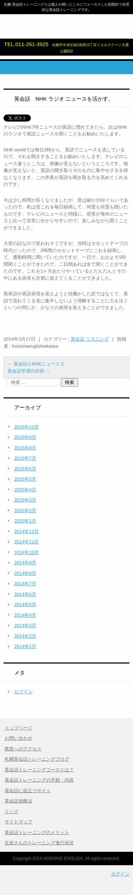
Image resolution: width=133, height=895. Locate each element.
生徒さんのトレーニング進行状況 (39, 842)
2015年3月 (25, 500)
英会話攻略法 (18, 801)
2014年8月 (25, 573)
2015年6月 (25, 468)
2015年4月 (25, 489)
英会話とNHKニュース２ (36, 364)
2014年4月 (25, 615)
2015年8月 (25, 448)
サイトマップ (18, 821)
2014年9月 (25, 562)
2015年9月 (25, 437)
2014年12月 (26, 531)
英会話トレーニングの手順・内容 (39, 780)
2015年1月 (25, 521)
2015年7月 (25, 458)
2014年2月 (25, 636)
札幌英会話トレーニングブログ (37, 759)
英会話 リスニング (90, 339)
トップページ (18, 728)
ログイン (23, 691)
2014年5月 (25, 604)
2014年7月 (25, 583)
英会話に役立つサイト (28, 790)
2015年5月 (25, 479)
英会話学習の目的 (28, 371)
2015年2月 (25, 510)
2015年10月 (26, 427)
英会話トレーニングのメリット (37, 832)
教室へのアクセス (23, 748)
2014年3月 (25, 625)
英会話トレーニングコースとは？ (39, 769)
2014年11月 (26, 541)
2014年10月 (26, 552)
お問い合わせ (18, 738)
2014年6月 (25, 594)
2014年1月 (25, 646)
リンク (11, 811)
